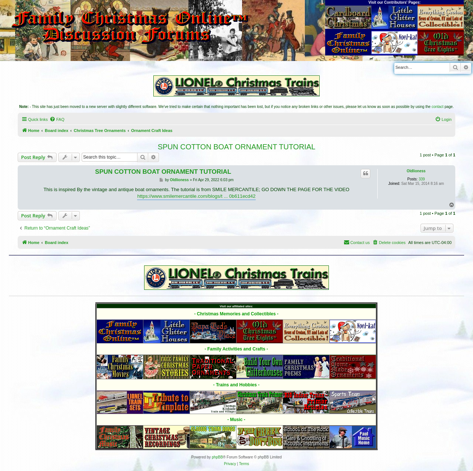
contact (437, 107)
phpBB (217, 457)
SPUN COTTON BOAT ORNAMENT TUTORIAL (237, 147)
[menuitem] (57, 119)
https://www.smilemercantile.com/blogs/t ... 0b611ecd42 (196, 196)
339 (422, 179)
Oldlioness (415, 171)
